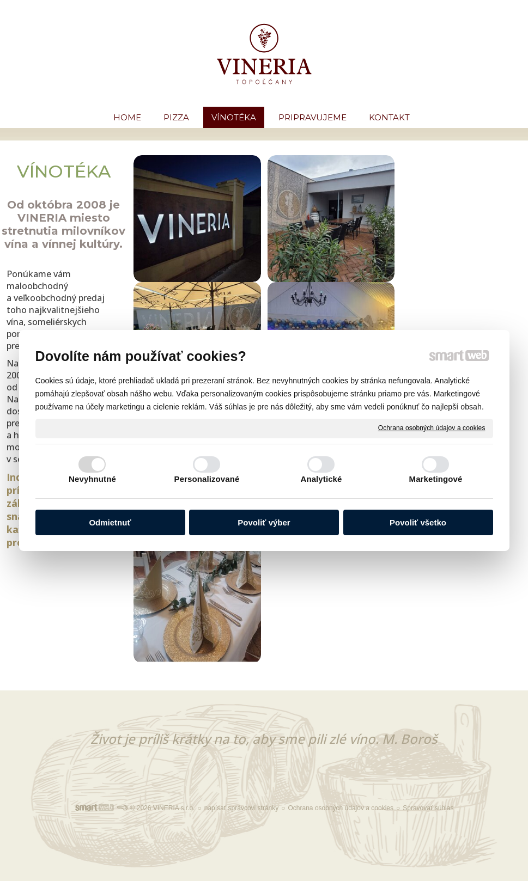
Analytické (321, 479)
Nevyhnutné (92, 479)
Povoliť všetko (418, 522)
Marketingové (436, 479)
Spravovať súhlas (428, 808)
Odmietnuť (110, 522)
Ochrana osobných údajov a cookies (431, 428)
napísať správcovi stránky (241, 808)
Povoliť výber (264, 522)
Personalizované (207, 479)
